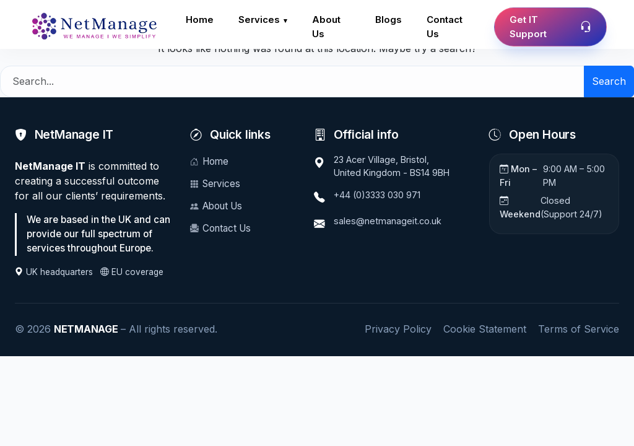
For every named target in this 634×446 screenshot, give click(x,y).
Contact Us (446, 27)
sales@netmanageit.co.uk (387, 221)
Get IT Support (550, 27)
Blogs (388, 20)
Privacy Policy (398, 329)
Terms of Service (578, 329)
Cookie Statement (484, 329)
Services (260, 20)
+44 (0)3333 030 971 (377, 195)
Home (200, 20)
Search (609, 81)
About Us (329, 27)
